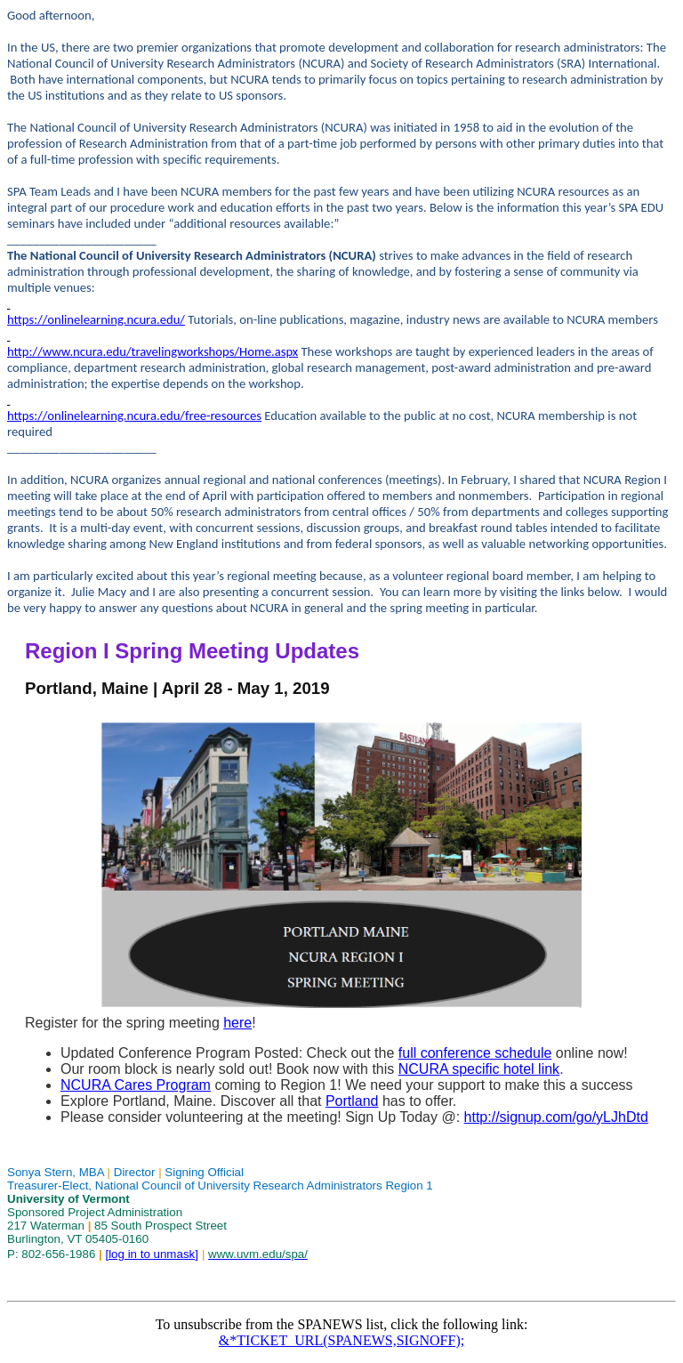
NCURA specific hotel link (478, 1069)
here (237, 1022)
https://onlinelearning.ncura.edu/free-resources (134, 415)
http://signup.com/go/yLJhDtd (556, 1117)
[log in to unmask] (151, 1254)
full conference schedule (475, 1053)
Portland (352, 1101)
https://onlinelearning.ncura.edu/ (96, 319)
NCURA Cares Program (135, 1085)
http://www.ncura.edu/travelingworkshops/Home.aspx (152, 351)
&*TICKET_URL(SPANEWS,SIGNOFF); (341, 1340)
